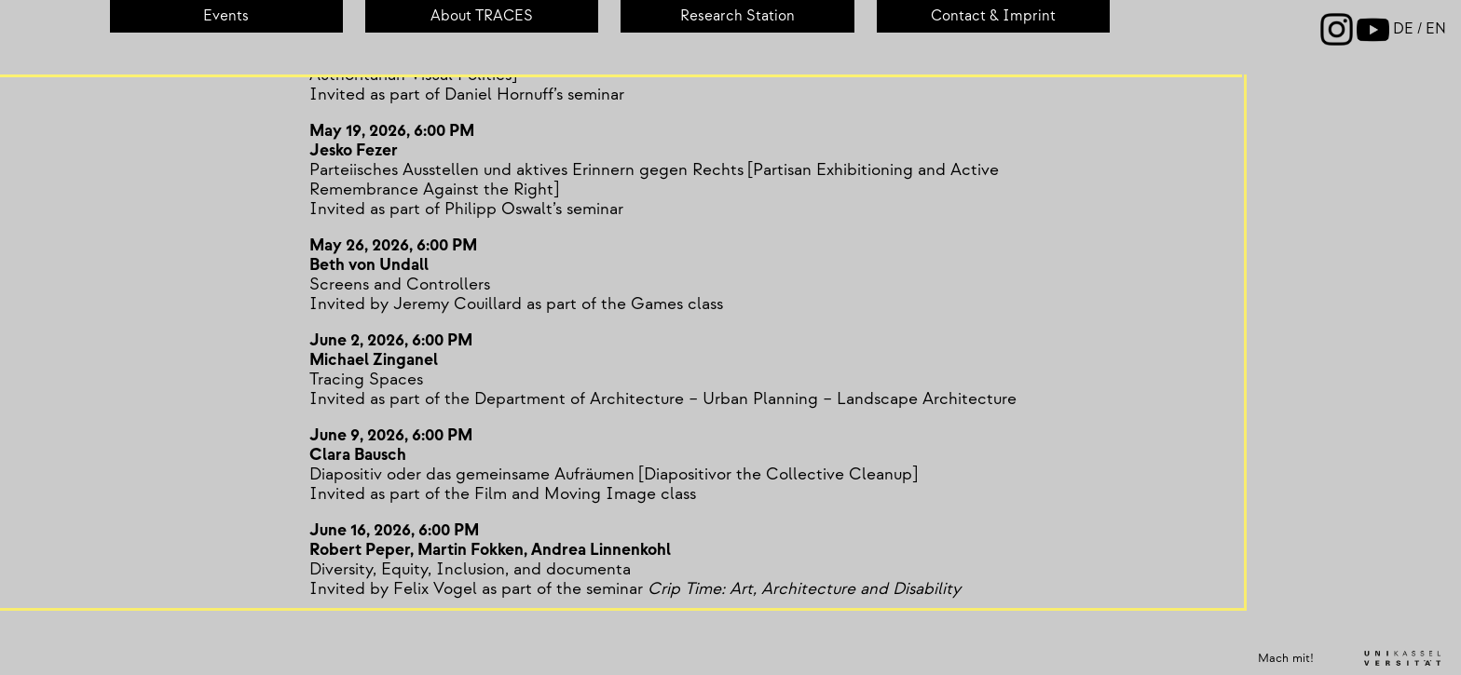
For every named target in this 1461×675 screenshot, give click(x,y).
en (1436, 29)
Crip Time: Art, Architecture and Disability (796, 589)
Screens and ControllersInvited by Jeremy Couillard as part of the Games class (509, 294)
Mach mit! (1286, 658)
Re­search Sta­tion (737, 16)
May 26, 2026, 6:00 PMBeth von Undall (386, 255)
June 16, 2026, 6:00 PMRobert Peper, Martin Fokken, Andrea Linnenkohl (482, 540)
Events (226, 16)
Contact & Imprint (993, 16)
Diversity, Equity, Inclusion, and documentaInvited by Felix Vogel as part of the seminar (471, 579)
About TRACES (481, 16)
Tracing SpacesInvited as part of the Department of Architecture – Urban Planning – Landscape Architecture (655, 389)
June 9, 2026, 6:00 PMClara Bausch (383, 445)
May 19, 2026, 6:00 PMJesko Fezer (384, 140)
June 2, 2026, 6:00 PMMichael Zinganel (383, 350)
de (1405, 29)
